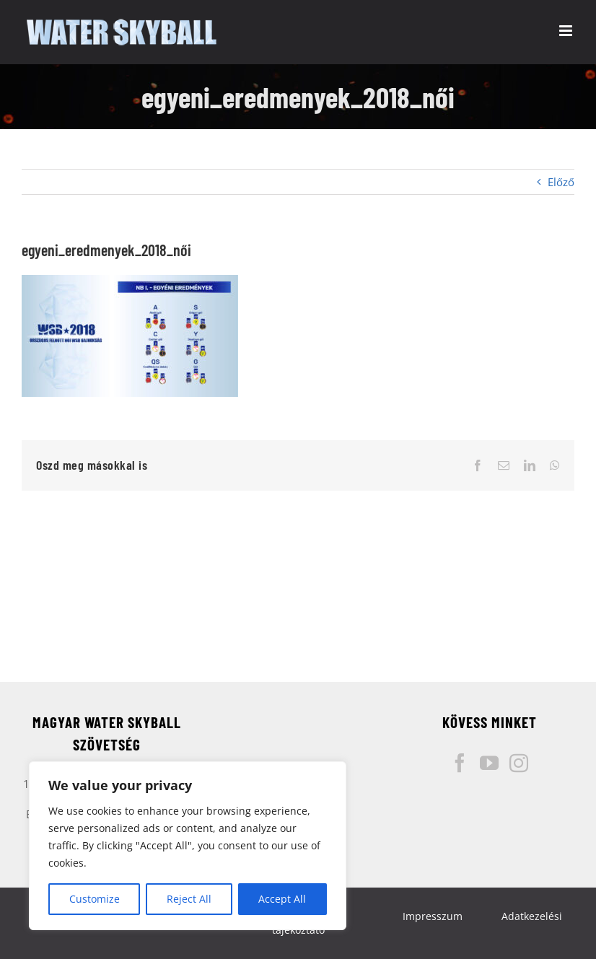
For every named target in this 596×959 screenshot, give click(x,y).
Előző (561, 182)
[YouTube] (489, 762)
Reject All (189, 899)
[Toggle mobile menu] (566, 30)
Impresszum (433, 916)
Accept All (282, 899)
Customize (94, 899)
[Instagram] (518, 762)
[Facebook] (459, 762)
